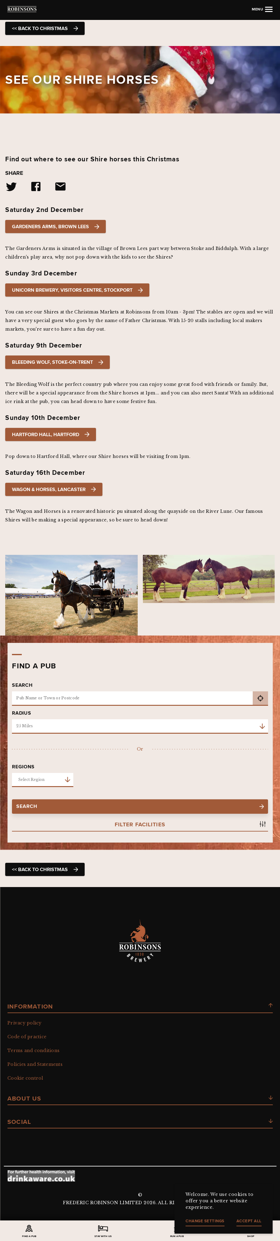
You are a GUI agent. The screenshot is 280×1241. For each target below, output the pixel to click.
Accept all (249, 1221)
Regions (23, 766)
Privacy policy (24, 1023)
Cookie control (25, 1078)
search (139, 806)
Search (22, 685)
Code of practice (26, 1036)
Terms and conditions (33, 1050)
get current (260, 698)
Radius (21, 713)
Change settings (205, 1221)
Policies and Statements (35, 1064)
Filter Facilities (140, 824)
